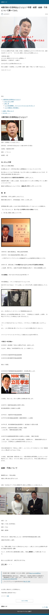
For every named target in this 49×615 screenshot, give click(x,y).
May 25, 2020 (27, 581)
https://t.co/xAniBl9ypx (35, 573)
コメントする (24, 600)
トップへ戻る (45, 607)
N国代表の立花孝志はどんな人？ (11, 99)
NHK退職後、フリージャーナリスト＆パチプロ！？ (20, 105)
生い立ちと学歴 (9, 101)
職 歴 (6, 103)
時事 (8, 596)
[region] (25, 83)
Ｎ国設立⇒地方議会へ (12, 107)
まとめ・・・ (6, 113)
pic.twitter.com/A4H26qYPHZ (10, 579)
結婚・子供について (8, 111)
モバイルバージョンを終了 (24, 611)
